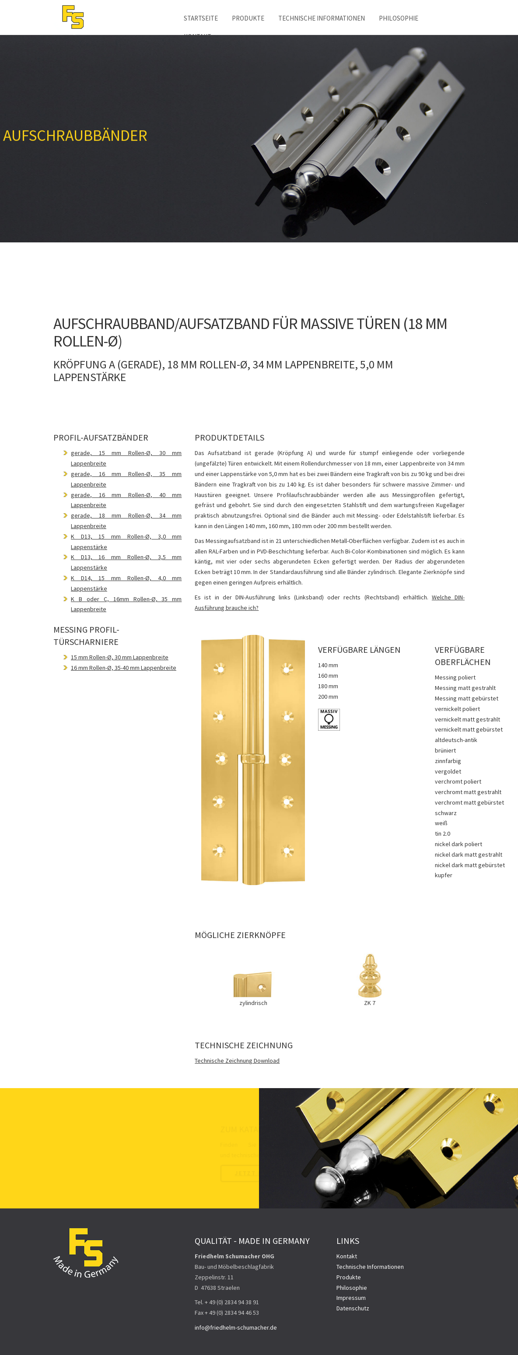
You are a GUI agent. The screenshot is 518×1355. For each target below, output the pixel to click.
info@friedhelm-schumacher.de (236, 1327)
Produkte (248, 18)
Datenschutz (352, 1308)
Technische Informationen (321, 18)
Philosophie (398, 18)
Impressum (351, 1298)
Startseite (201, 18)
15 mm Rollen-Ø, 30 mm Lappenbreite (119, 657)
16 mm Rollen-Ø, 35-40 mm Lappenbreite (123, 668)
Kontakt (346, 1256)
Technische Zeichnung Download (237, 1060)
